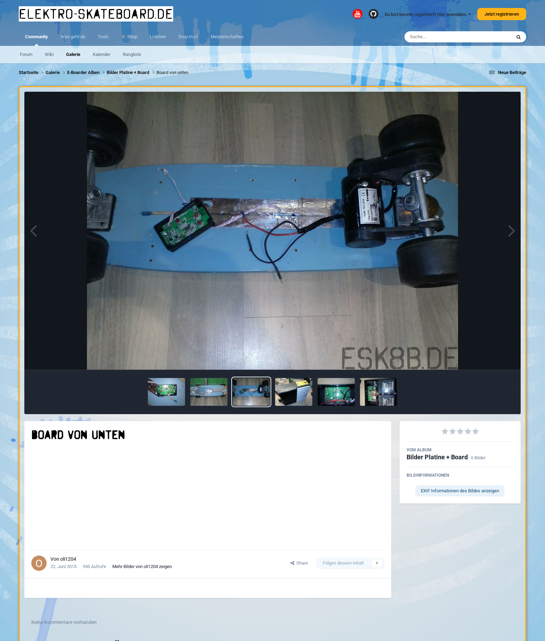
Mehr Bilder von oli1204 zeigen (142, 566)
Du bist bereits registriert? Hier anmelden (428, 14)
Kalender (101, 54)
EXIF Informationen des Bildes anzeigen (460, 490)
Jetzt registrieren (501, 14)
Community (36, 40)
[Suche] (444, 36)
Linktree (158, 36)
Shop (131, 36)
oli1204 (68, 559)
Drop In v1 (188, 36)
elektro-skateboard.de (96, 14)
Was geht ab (73, 36)
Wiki (49, 54)
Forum (26, 54)
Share (299, 563)
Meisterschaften (227, 36)
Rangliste (132, 54)
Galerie (73, 54)
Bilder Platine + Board (437, 457)
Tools (103, 36)
